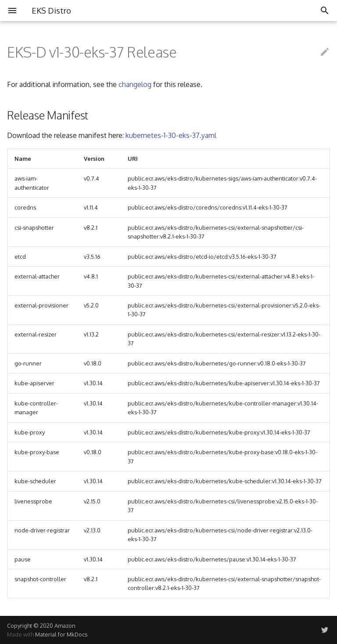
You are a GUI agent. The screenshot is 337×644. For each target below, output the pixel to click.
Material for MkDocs (61, 634)
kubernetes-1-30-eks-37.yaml (170, 135)
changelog (134, 84)
